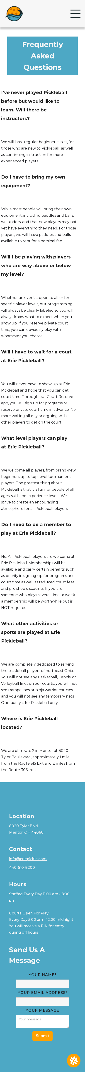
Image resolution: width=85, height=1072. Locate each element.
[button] (75, 14)
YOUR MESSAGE (42, 1010)
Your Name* (42, 975)
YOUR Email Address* (42, 992)
